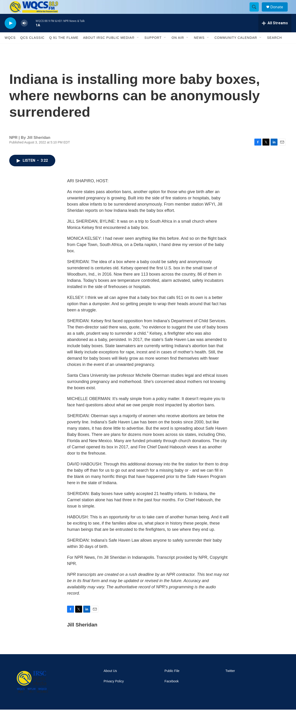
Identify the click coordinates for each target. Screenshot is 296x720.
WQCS (10, 48)
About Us (110, 681)
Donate (279, 12)
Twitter (230, 681)
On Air (178, 48)
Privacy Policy (114, 691)
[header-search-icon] (256, 12)
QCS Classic (32, 48)
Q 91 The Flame (64, 48)
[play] (10, 33)
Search (274, 48)
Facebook (171, 691)
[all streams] (274, 33)
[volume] (24, 33)
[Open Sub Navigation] (138, 48)
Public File (171, 681)
